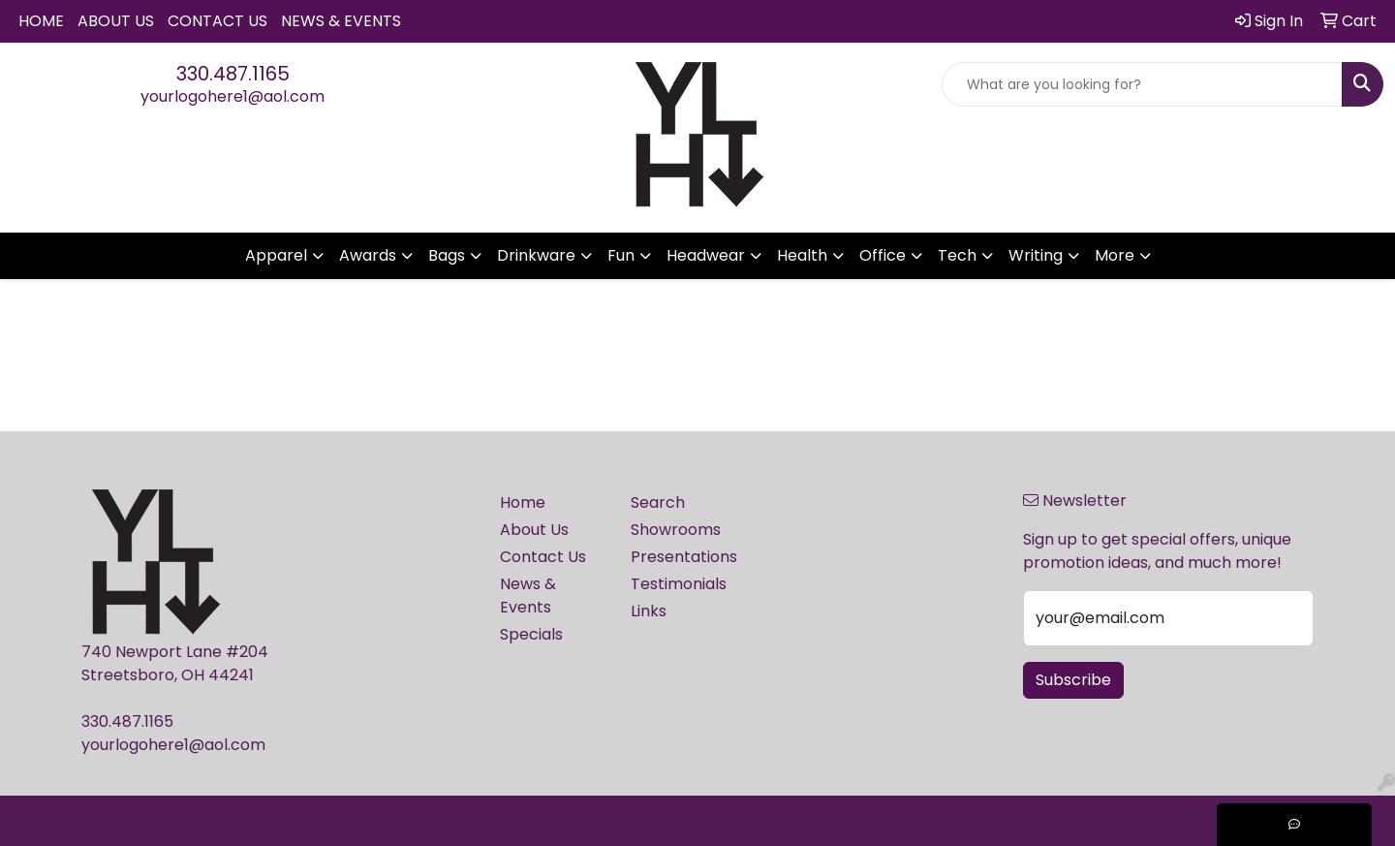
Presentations (684, 557)
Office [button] (882, 255)
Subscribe (1073, 680)
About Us (116, 21)
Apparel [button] (276, 255)
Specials (531, 634)
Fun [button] (621, 255)
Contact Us (217, 21)
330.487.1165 (233, 73)
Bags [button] (446, 255)
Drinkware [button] (536, 255)
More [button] (1114, 255)
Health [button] (802, 255)
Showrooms (676, 529)
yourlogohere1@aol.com (232, 96)
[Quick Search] (1142, 84)
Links (648, 611)
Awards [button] (367, 255)
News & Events (341, 21)
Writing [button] (1035, 255)
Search (658, 502)
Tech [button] (957, 255)
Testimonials (679, 584)
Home (41, 21)
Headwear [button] (705, 255)
